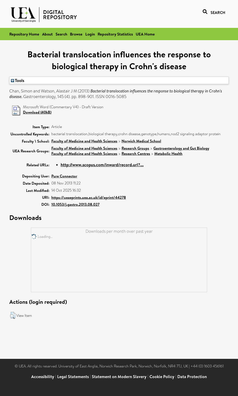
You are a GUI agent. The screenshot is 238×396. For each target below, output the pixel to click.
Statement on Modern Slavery (119, 377)
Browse (76, 34)
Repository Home (24, 34)
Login (90, 34)
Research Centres (136, 153)
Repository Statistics (115, 34)
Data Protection (192, 377)
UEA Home (145, 34)
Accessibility (42, 377)
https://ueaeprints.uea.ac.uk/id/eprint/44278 (88, 197)
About (47, 34)
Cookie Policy (161, 377)
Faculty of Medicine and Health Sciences (84, 141)
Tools (17, 80)
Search (61, 34)
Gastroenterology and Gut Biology (181, 148)
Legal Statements (73, 377)
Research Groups (135, 148)
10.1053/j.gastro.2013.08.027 (75, 204)
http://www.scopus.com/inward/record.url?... (102, 165)
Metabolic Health (168, 153)
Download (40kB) (37, 112)
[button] (12, 315)
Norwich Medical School (141, 141)
